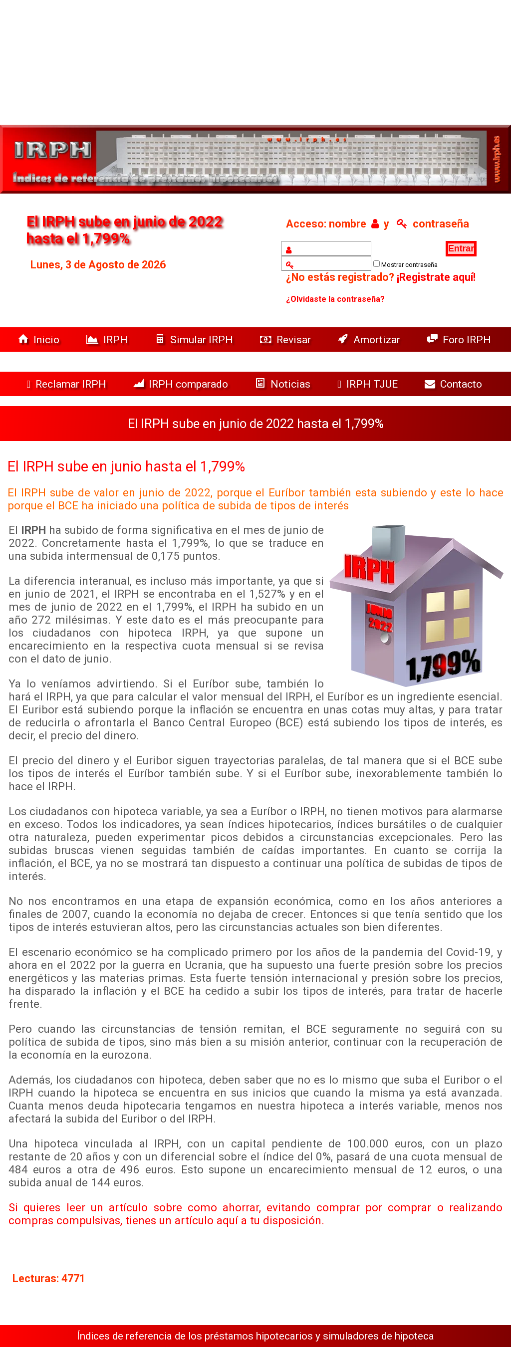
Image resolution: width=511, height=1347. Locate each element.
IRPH (108, 339)
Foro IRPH (461, 339)
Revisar (286, 339)
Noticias (284, 384)
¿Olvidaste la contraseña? (335, 299)
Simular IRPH (195, 339)
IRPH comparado (182, 384)
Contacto (456, 384)
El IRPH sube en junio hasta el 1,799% (126, 466)
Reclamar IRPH (67, 384)
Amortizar (370, 339)
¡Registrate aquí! (436, 277)
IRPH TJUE (368, 384)
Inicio (40, 339)
